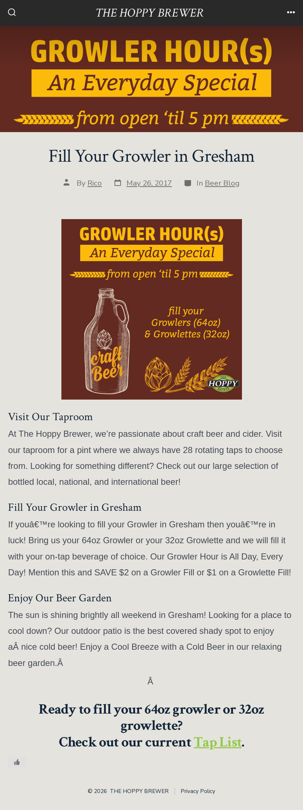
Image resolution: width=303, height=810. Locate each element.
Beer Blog (222, 183)
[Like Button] (17, 762)
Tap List (218, 742)
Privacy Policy (198, 791)
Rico (94, 183)
